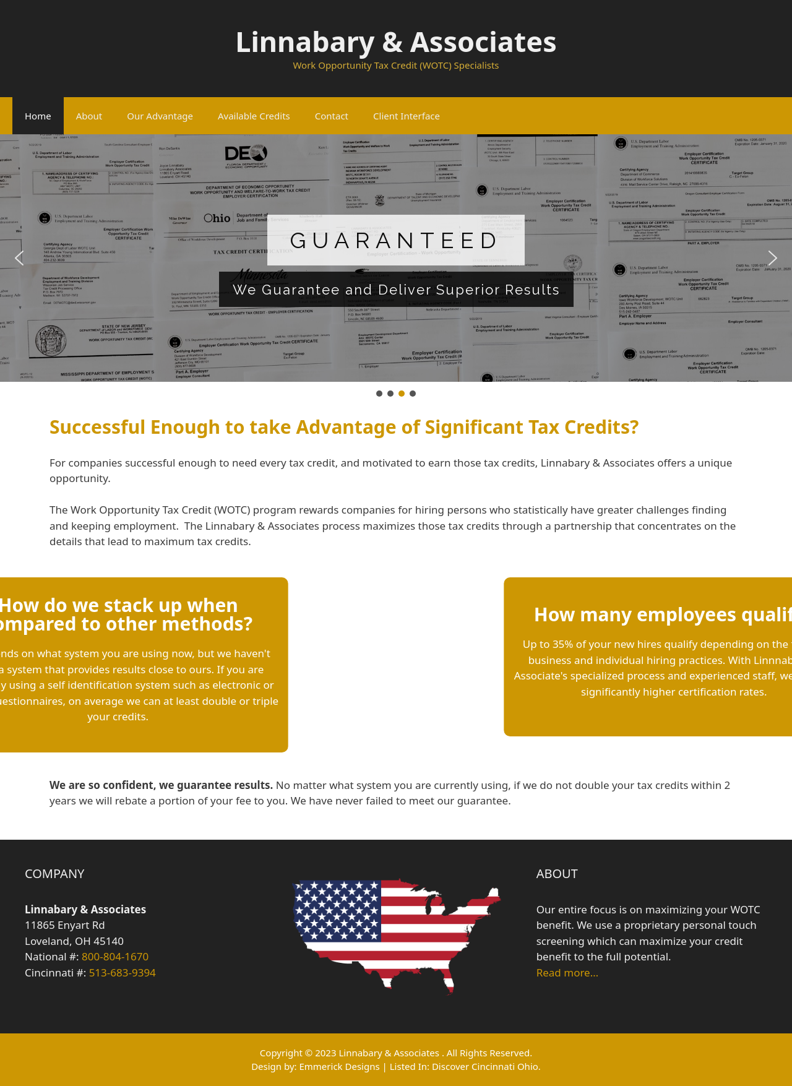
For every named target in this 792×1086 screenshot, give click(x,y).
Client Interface (406, 116)
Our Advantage (160, 116)
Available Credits (254, 116)
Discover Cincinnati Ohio (485, 1066)
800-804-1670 (115, 956)
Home (38, 116)
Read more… (567, 972)
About (89, 116)
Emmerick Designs (339, 1066)
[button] (19, 258)
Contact (331, 116)
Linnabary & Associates (395, 41)
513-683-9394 (122, 972)
